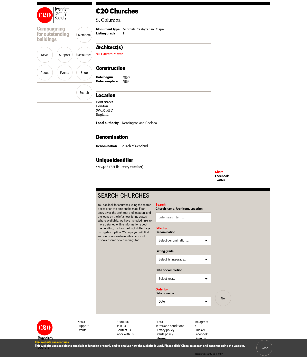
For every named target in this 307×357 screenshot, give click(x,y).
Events (64, 72)
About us (123, 322)
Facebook (222, 176)
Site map (161, 338)
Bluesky (200, 330)
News (44, 55)
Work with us (125, 334)
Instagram (201, 322)
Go (223, 298)
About (45, 72)
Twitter (220, 180)
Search (84, 92)
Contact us (124, 330)
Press (159, 322)
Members (84, 35)
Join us (121, 326)
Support (64, 55)
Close (264, 348)
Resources (84, 55)
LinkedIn (200, 338)
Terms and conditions (170, 326)
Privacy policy (165, 330)
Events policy (164, 334)
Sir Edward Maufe (109, 54)
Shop (84, 72)
